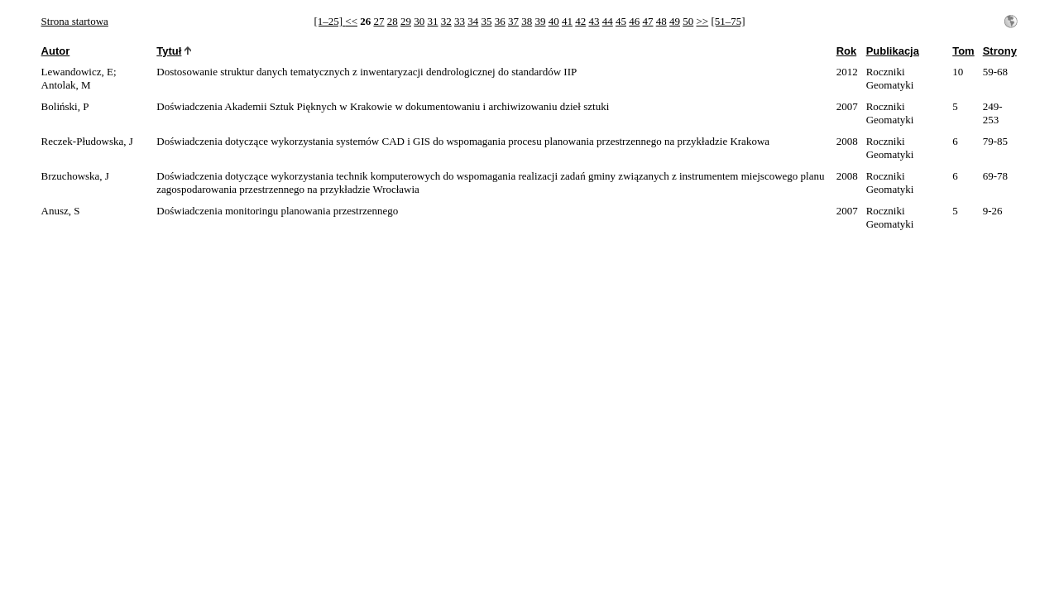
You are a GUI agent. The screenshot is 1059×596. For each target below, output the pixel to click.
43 (593, 21)
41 (567, 21)
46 (634, 21)
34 (472, 21)
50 (688, 21)
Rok (846, 51)
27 (378, 21)
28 (392, 21)
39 (539, 21)
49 (674, 21)
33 (459, 21)
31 (432, 21)
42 (580, 21)
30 (419, 21)
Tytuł (168, 51)
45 (621, 21)
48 (661, 21)
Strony (1000, 51)
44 (607, 21)
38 (526, 21)
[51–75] (728, 21)
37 (513, 21)
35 (486, 21)
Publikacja (892, 51)
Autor (55, 51)
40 (554, 21)
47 (647, 21)
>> (702, 21)
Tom (963, 51)
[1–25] (329, 21)
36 (500, 21)
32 (446, 21)
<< (351, 21)
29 (405, 21)
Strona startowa (74, 21)
